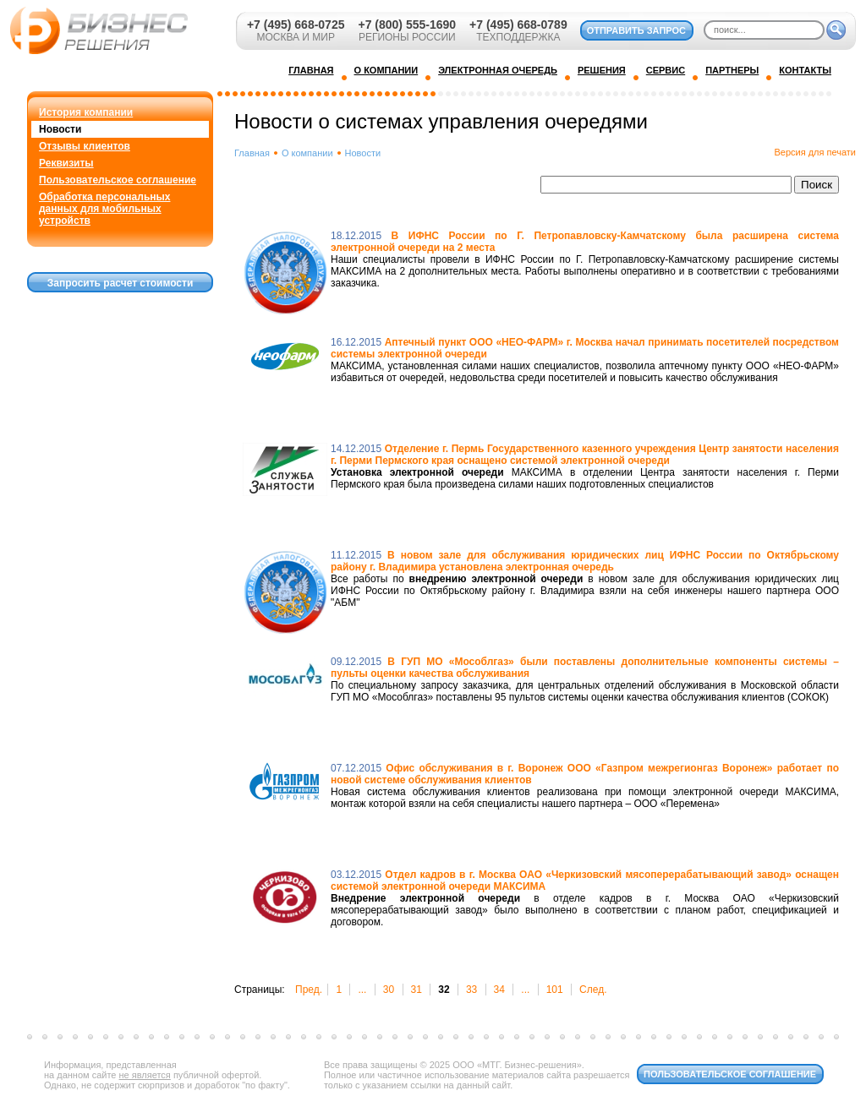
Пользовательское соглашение (117, 180)
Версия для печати (815, 152)
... (362, 989)
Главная (252, 153)
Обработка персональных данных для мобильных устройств (104, 208)
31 (416, 989)
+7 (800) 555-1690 (407, 24)
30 (388, 989)
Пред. (308, 989)
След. (592, 989)
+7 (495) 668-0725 (296, 24)
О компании (307, 153)
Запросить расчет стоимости (120, 283)
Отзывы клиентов (84, 146)
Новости (60, 129)
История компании (86, 112)
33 (471, 989)
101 (554, 989)
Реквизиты (66, 163)
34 (499, 989)
